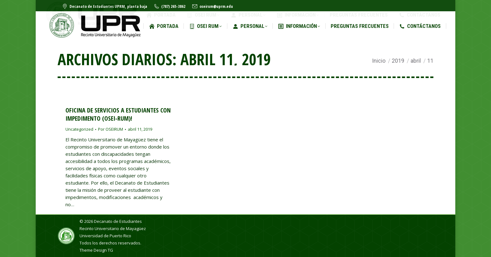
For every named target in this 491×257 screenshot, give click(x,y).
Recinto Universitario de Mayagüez (113, 228)
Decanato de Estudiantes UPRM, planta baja (104, 6)
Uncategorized (79, 129)
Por (110, 129)
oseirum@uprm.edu (212, 6)
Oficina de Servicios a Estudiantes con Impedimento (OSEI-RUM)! (118, 114)
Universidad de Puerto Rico (105, 236)
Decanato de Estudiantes (118, 221)
